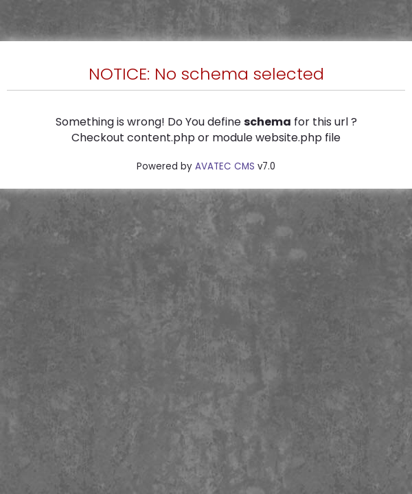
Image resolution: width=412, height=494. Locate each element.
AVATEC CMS (225, 166)
